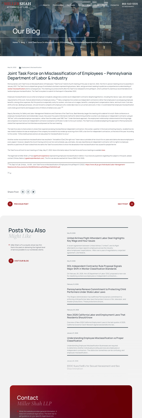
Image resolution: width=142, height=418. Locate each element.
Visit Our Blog (21, 261)
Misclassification (36, 67)
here (103, 150)
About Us (46, 5)
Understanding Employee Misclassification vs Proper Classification (95, 339)
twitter (33, 191)
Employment (26, 67)
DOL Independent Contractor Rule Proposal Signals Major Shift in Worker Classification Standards (94, 267)
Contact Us (115, 5)
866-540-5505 (130, 3)
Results (81, 5)
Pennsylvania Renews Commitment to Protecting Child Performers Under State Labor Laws (96, 291)
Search (104, 5)
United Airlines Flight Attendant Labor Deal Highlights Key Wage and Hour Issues (95, 239)
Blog (88, 5)
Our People (71, 5)
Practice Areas (58, 5)
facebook (28, 191)
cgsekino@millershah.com (34, 158)
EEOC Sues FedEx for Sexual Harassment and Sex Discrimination (93, 367)
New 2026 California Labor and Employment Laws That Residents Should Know (96, 316)
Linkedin (22, 191)
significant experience (41, 156)
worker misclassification (16, 89)
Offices (96, 5)
